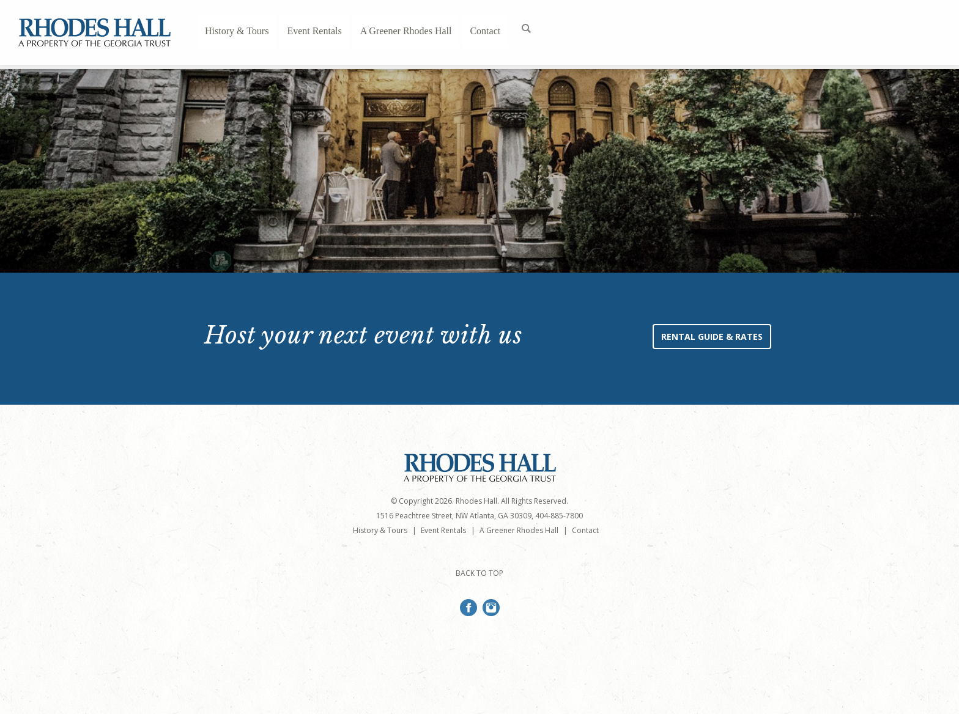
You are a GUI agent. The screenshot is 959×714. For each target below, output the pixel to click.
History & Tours (236, 31)
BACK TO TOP (479, 573)
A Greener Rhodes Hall (406, 31)
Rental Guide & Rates (712, 336)
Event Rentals (314, 31)
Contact (485, 31)
